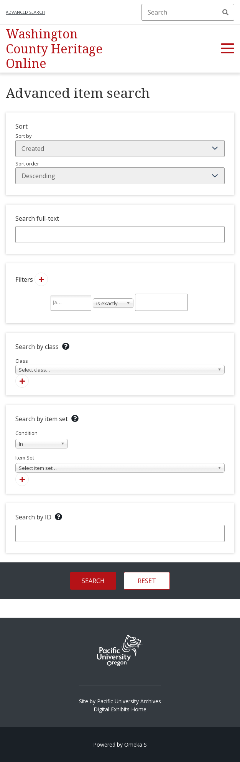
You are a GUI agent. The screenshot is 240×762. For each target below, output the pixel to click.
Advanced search (25, 12)
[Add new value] (41, 279)
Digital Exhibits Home (120, 709)
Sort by (120, 144)
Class (120, 366)
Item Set (120, 463)
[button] (227, 48)
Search (225, 12)
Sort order (120, 172)
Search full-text (37, 218)
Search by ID (33, 517)
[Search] (187, 12)
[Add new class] (22, 381)
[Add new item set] (22, 479)
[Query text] (161, 302)
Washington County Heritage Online (54, 48)
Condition (41, 439)
